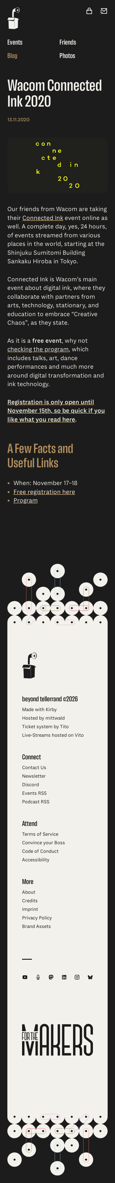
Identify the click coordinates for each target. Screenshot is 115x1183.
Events (14, 42)
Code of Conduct (40, 851)
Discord (30, 785)
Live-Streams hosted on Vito (53, 735)
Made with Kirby (39, 710)
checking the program (38, 349)
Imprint (30, 909)
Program (25, 500)
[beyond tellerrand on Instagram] (77, 977)
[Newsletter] (104, 11)
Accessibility (35, 860)
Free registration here (44, 492)
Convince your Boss (43, 843)
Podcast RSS (35, 802)
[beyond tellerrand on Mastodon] (51, 977)
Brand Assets (36, 926)
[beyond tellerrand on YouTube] (25, 977)
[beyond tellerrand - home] (13, 19)
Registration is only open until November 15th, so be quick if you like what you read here (56, 410)
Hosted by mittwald (43, 718)
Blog (12, 56)
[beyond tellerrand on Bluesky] (90, 977)
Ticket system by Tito (45, 727)
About (28, 892)
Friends (67, 42)
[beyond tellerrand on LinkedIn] (64, 977)
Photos (67, 56)
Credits (30, 901)
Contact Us (34, 768)
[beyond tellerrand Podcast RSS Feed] (38, 977)
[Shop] (89, 11)
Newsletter (34, 776)
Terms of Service (40, 834)
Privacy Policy (37, 918)
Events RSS (34, 793)
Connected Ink (42, 218)
